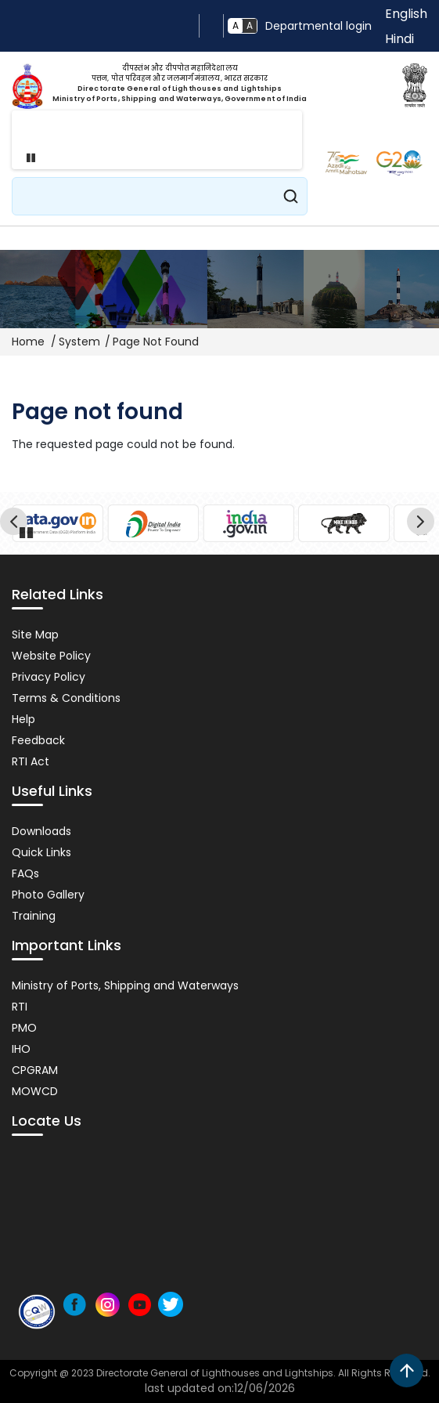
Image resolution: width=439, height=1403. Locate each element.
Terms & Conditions (66, 698)
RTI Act (30, 761)
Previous (16, 524)
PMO (24, 1028)
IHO (21, 1049)
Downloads (41, 831)
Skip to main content (187, 26)
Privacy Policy (48, 677)
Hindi (399, 39)
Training (34, 916)
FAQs (25, 873)
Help (23, 719)
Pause (26, 157)
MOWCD (35, 1091)
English (406, 14)
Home (28, 341)
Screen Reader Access (211, 26)
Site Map (35, 634)
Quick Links (41, 852)
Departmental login (318, 26)
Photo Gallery (48, 894)
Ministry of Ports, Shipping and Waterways (125, 985)
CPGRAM (35, 1070)
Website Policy (51, 656)
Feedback (38, 740)
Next (423, 524)
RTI (19, 1006)
